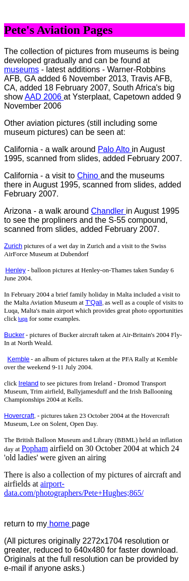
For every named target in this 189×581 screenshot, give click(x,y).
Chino (88, 175)
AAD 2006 (44, 96)
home (59, 523)
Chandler (108, 211)
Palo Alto (115, 149)
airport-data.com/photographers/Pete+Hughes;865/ (74, 488)
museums (21, 69)
